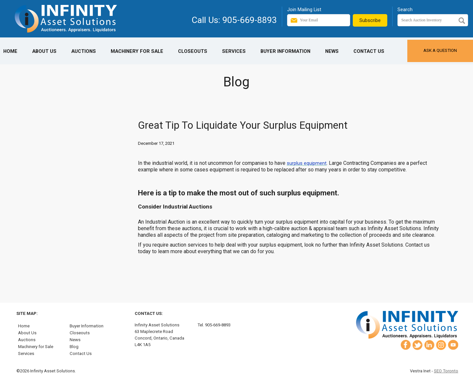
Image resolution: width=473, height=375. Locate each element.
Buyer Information (285, 51)
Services (234, 51)
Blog (74, 346)
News (332, 51)
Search (405, 9)
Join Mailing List (304, 9)
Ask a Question (440, 50)
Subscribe (370, 20)
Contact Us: (149, 313)
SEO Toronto (446, 370)
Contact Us (368, 51)
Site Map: (27, 313)
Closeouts (192, 51)
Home (10, 51)
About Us (44, 51)
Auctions (83, 51)
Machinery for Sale (137, 51)
